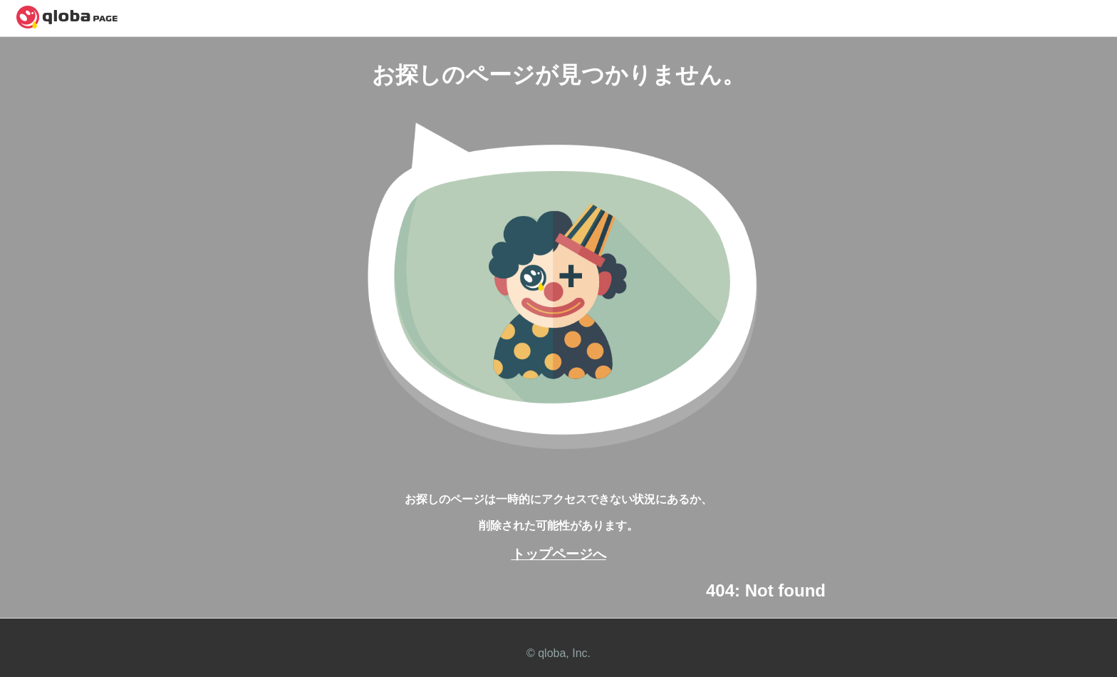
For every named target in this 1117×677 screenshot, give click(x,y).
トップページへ (558, 554)
